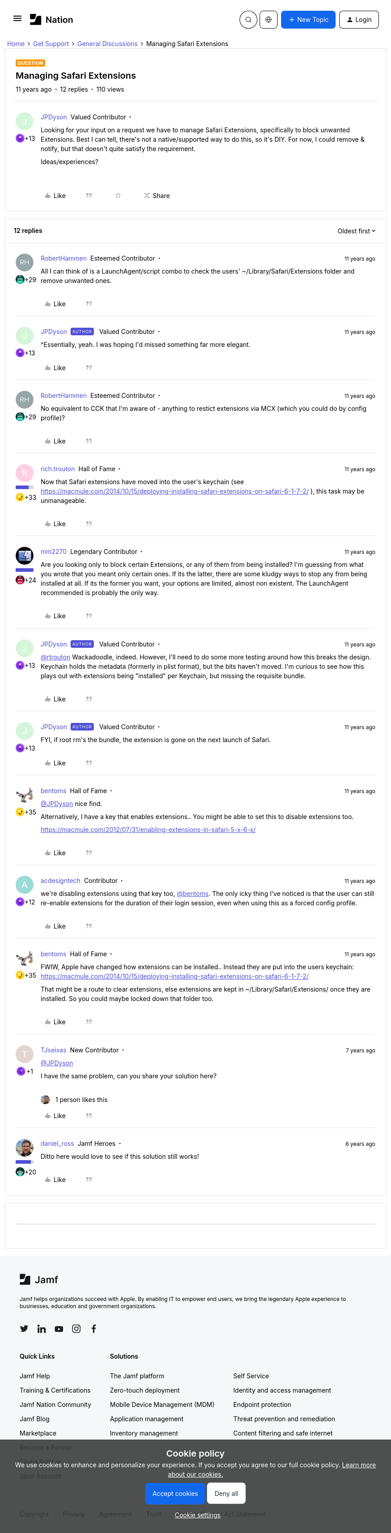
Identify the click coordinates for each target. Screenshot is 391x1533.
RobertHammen (64, 258)
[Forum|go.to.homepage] (51, 19)
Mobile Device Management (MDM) (162, 1404)
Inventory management (144, 1433)
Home (16, 43)
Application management (146, 1419)
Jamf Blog (35, 1419)
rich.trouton (58, 469)
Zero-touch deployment (145, 1390)
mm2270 (54, 551)
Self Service (251, 1376)
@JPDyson (57, 803)
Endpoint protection (262, 1404)
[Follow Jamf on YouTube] (59, 1329)
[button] (17, 21)
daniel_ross (57, 1143)
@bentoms (193, 893)
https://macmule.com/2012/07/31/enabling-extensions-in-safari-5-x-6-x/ (148, 829)
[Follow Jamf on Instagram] (76, 1328)
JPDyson (54, 117)
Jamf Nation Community (55, 1404)
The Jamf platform (137, 1376)
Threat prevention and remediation (284, 1419)
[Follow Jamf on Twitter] (24, 1328)
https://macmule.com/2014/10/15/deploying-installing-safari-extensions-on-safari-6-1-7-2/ (175, 491)
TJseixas (54, 1050)
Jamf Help (35, 1376)
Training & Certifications (55, 1390)
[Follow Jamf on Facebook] (93, 1328)
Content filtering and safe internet (282, 1433)
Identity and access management (282, 1390)
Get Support (51, 43)
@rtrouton (55, 657)
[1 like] (74, 1099)
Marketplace (38, 1433)
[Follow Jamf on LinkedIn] (41, 1328)
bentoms (54, 790)
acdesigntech (60, 880)
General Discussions (107, 43)
